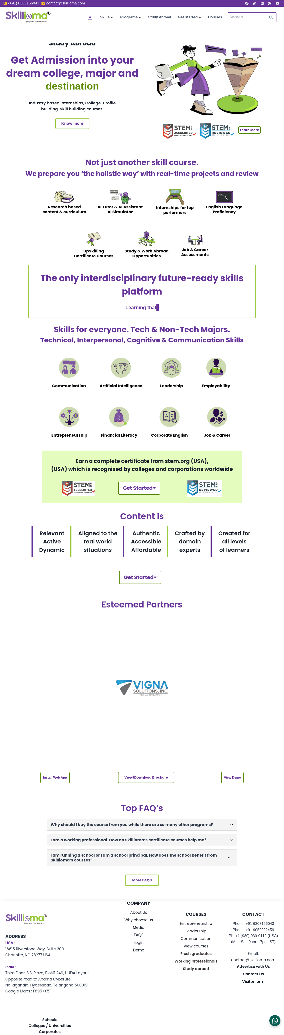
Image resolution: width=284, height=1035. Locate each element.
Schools (49, 1026)
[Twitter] (254, 3)
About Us (138, 919)
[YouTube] (277, 3)
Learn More (249, 130)
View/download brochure (145, 782)
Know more (72, 123)
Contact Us (253, 980)
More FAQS (142, 886)
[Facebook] (246, 3)
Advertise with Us (253, 973)
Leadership (196, 937)
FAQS (138, 941)
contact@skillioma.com (253, 966)
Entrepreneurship (196, 930)
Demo (138, 956)
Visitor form (253, 988)
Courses (215, 17)
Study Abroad (159, 17)
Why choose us (138, 926)
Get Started (138, 489)
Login (139, 949)
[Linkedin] (262, 3)
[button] (54, 782)
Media (138, 934)
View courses (196, 952)
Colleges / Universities (49, 1032)
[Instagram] (269, 3)
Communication (196, 945)
